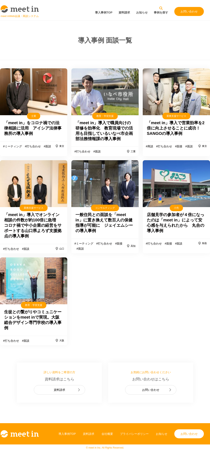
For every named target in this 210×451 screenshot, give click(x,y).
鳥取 (204, 243)
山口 (61, 248)
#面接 (178, 146)
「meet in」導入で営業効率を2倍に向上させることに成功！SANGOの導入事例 (175, 128)
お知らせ (142, 12)
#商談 (149, 146)
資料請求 (124, 12)
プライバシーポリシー (134, 433)
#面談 (47, 146)
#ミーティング (12, 146)
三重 (133, 151)
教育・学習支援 (105, 116)
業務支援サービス (176, 116)
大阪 (61, 340)
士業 (33, 116)
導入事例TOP (103, 12)
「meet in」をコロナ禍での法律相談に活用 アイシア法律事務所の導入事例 (33, 128)
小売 (176, 207)
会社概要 (107, 433)
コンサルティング (105, 207)
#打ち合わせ (33, 146)
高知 (133, 246)
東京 (61, 146)
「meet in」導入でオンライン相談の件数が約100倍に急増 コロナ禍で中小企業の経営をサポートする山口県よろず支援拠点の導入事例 (33, 225)
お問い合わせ (189, 11)
